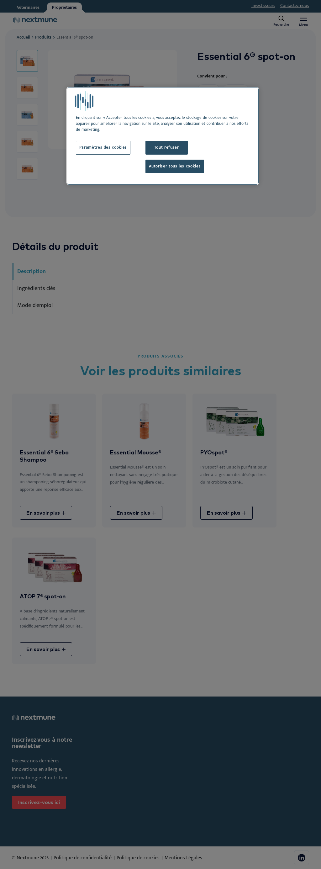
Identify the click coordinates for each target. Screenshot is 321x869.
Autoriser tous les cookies (175, 166)
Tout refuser (166, 147)
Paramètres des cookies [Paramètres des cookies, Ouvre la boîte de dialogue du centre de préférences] (103, 147)
